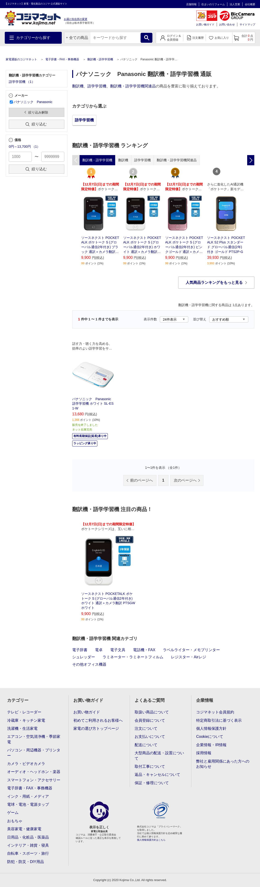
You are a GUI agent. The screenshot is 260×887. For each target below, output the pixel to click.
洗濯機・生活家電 (22, 728)
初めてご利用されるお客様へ (98, 720)
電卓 (99, 650)
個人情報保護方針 (211, 728)
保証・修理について (152, 783)
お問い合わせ (227, 24)
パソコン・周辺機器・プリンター (33, 752)
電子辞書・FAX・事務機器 (62, 59)
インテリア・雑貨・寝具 (28, 845)
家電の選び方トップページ (96, 728)
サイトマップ (247, 24)
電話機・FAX (144, 650)
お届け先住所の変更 (75, 19)
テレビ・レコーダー (24, 712)
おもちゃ (14, 821)
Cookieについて (209, 737)
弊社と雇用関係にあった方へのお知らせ (222, 763)
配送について (146, 745)
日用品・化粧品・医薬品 (28, 837)
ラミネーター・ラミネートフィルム (133, 657)
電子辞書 (79, 650)
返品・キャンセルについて (157, 775)
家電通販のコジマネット (21, 59)
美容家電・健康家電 (24, 829)
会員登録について (150, 720)
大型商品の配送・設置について (159, 755)
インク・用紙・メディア (28, 796)
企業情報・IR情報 (211, 745)
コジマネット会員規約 (215, 712)
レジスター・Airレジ (188, 657)
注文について (146, 728)
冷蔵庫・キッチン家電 (26, 720)
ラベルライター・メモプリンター (191, 650)
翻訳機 (78, 86)
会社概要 (250, 4)
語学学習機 (96, 86)
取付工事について (150, 766)
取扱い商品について (152, 712)
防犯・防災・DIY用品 (25, 862)
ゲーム (13, 813)
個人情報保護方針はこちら (151, 840)
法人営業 (235, 4)
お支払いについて (150, 737)
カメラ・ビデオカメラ (26, 764)
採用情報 (203, 753)
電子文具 (117, 650)
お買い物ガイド (205, 24)
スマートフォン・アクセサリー (33, 780)
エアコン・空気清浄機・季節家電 (33, 739)
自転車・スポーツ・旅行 (28, 853)
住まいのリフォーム (213, 4)
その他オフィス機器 (89, 664)
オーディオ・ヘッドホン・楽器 (33, 772)
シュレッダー (83, 657)
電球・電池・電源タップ (28, 804)
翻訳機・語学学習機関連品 (133, 86)
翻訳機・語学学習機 (100, 59)
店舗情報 (191, 4)
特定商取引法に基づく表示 (219, 720)
